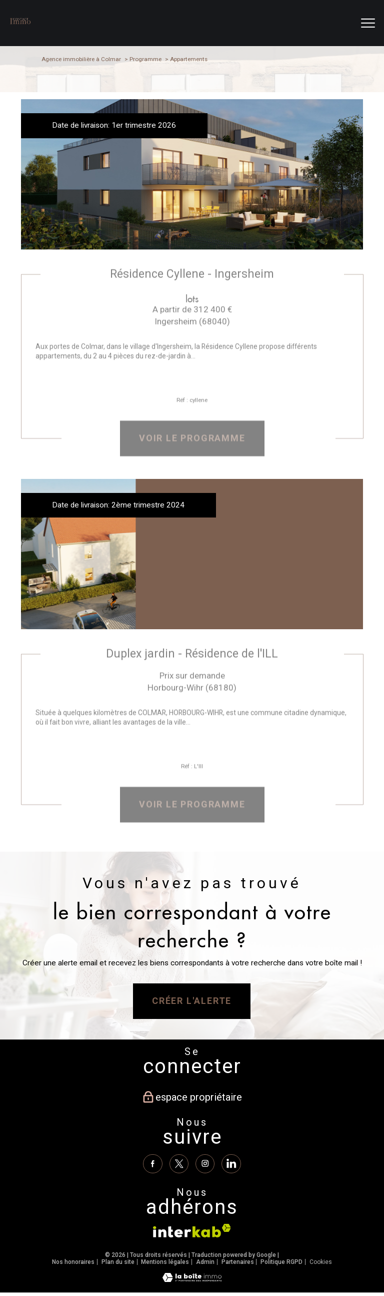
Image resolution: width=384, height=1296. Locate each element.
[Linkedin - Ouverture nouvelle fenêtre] (231, 1163)
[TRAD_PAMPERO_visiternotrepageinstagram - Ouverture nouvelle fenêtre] (205, 1163)
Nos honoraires (73, 1261)
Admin (205, 1261)
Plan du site (118, 1261)
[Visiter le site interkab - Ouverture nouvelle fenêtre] (192, 1231)
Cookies (321, 1262)
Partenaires (238, 1261)
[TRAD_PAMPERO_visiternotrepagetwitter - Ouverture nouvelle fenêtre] (179, 1163)
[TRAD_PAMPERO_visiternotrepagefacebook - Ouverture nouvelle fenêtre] (152, 1163)
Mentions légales (165, 1261)
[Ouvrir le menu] (368, 23)
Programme (146, 59)
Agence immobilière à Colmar (81, 59)
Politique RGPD (281, 1261)
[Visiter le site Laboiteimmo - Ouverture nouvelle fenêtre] (192, 1280)
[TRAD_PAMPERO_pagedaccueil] (20, 26)
